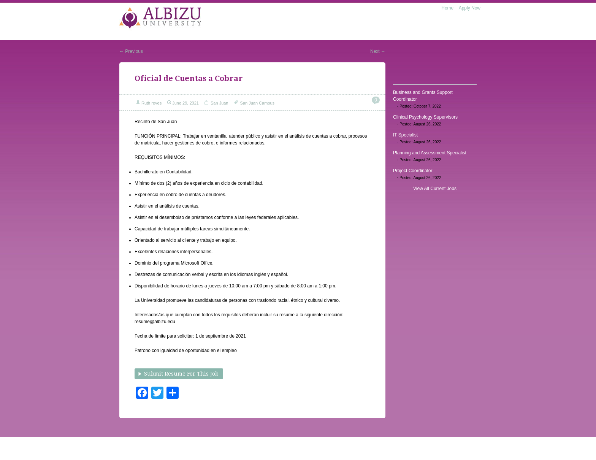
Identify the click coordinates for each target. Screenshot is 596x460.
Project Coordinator (412, 170)
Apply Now (469, 8)
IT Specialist (405, 135)
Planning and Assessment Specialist (429, 152)
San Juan (219, 103)
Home (447, 8)
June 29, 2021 (185, 103)
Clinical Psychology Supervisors (425, 117)
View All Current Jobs (435, 188)
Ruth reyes (151, 103)
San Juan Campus (257, 103)
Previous (131, 51)
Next (377, 51)
